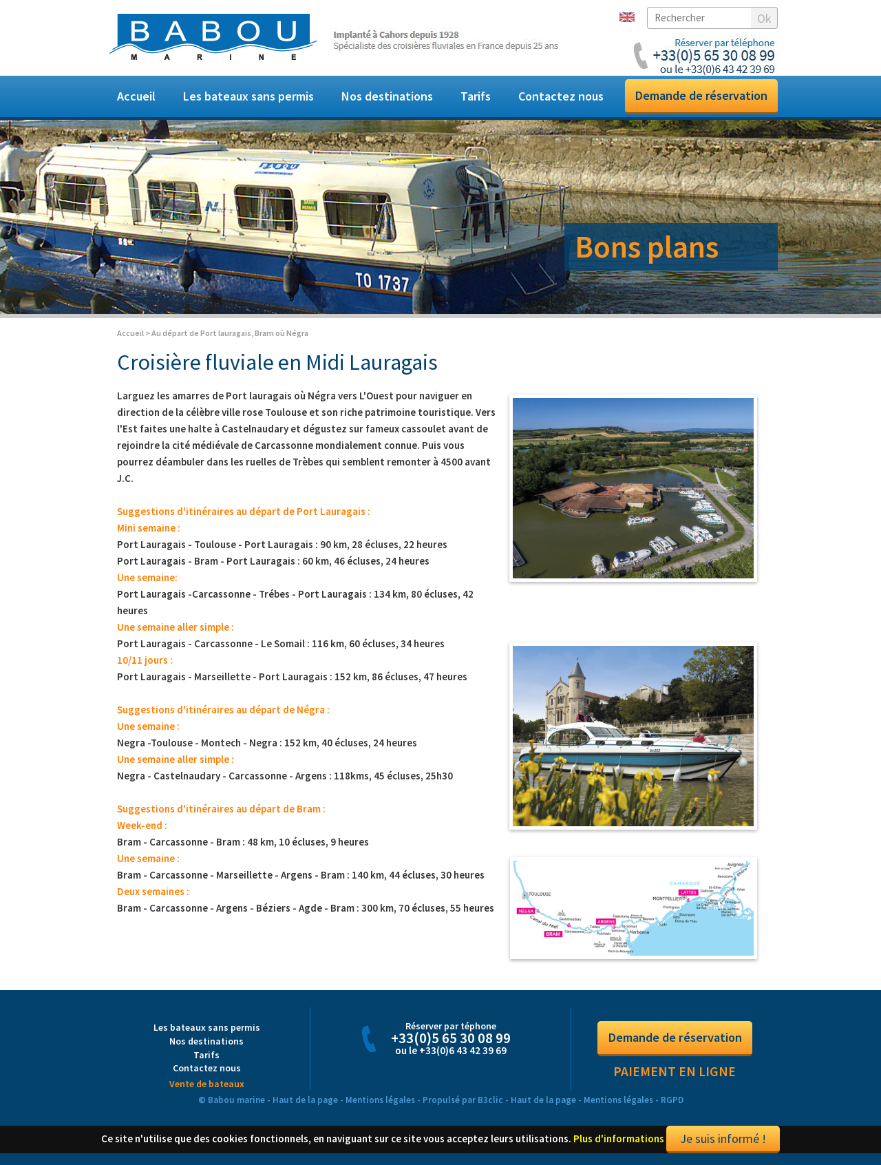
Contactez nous (561, 96)
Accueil (136, 96)
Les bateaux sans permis (248, 96)
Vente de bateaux (206, 1088)
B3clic (490, 1104)
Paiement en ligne (674, 1076)
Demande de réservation (701, 95)
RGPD (672, 1104)
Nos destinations (387, 96)
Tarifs (475, 96)
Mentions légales (380, 1104)
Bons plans (647, 246)
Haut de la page (305, 1104)
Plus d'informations (618, 1142)
